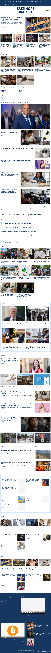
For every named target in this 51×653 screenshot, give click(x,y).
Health (40, 1)
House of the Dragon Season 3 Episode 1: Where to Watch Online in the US (25, 89)
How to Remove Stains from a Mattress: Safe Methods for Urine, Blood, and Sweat (7, 386)
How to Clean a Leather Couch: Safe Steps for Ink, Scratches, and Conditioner (8, 89)
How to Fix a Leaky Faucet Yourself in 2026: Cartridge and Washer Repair (15, 223)
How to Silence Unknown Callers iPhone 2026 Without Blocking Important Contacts (19, 528)
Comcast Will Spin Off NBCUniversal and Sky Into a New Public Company (5, 568)
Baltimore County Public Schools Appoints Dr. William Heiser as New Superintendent (12, 346)
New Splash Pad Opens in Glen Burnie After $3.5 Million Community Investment (25, 445)
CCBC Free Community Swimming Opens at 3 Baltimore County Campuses (8, 278)
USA (13, 1)
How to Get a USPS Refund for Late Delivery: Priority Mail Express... (42, 261)
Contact (47, 10)
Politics (21, 1)
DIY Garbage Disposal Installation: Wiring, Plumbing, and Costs (13, 238)
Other (13, 4)
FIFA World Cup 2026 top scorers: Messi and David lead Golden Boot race (33, 575)
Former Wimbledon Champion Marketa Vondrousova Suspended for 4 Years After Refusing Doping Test (8, 575)
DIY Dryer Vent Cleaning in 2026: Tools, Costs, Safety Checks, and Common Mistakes (6, 528)
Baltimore (9, 1)
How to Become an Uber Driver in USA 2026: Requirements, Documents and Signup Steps (9, 191)
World (17, 1)
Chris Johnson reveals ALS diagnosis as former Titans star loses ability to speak (6, 45)
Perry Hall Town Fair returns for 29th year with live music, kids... (41, 278)
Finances (31, 1)
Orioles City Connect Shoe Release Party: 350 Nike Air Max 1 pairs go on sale (44, 568)
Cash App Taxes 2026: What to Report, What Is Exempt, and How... (25, 278)
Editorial (38, 651)
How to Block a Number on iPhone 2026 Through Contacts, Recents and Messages (44, 528)
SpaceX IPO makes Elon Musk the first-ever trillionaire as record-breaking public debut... (24, 295)
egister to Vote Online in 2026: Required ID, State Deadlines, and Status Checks (9, 132)
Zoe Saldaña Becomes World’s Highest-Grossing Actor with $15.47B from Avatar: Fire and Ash (33, 480)
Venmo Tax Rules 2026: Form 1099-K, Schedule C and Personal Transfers (41, 386)
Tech (5, 4)
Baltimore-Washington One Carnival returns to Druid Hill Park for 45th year (42, 70)
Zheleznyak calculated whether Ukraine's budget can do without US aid (9, 498)
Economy (26, 1)
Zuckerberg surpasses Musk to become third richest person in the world (9, 480)
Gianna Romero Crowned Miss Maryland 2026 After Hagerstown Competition (19, 45)
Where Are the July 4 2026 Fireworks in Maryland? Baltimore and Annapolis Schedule (30, 46)
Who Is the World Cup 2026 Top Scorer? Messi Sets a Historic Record (18, 568)
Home (5, 1)
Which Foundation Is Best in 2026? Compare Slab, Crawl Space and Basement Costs (25, 386)
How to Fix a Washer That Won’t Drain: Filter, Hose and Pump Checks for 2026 (8, 544)
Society (36, 1)
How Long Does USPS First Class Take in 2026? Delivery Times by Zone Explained (36, 214)
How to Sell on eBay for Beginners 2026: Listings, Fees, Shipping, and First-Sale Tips (44, 45)
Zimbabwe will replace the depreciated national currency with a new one (9, 488)
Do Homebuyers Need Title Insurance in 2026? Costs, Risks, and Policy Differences (9, 174)
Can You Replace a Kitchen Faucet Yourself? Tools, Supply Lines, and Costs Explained (18, 231)
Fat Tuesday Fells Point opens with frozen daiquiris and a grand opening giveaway (17, 235)
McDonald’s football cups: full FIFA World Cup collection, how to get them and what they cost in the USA (12, 214)
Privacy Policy (44, 651)
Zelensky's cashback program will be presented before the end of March (33, 498)
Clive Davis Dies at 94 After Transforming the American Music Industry (42, 445)
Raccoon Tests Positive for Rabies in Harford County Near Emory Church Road (7, 445)
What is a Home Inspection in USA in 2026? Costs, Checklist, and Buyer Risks (37, 207)
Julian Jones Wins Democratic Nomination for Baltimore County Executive (23, 99)
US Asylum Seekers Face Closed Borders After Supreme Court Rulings (36, 324)
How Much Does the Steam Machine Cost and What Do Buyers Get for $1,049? (34, 535)
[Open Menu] (2, 2)
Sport (9, 4)
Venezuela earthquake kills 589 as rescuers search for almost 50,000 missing (25, 70)
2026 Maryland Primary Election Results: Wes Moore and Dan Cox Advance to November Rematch (36, 347)
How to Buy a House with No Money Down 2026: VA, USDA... (25, 261)
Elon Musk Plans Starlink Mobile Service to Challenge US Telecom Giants (32, 528)
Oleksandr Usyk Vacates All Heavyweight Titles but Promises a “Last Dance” (31, 568)
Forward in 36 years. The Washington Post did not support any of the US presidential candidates (33, 612)
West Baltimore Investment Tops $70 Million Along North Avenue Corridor (7, 261)
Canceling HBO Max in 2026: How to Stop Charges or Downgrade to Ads (15, 242)
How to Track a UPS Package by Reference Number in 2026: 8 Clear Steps (15, 227)
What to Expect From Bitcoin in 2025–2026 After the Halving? (12, 637)
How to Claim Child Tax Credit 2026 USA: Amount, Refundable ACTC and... (8, 295)
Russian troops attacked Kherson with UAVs (9, 639)
